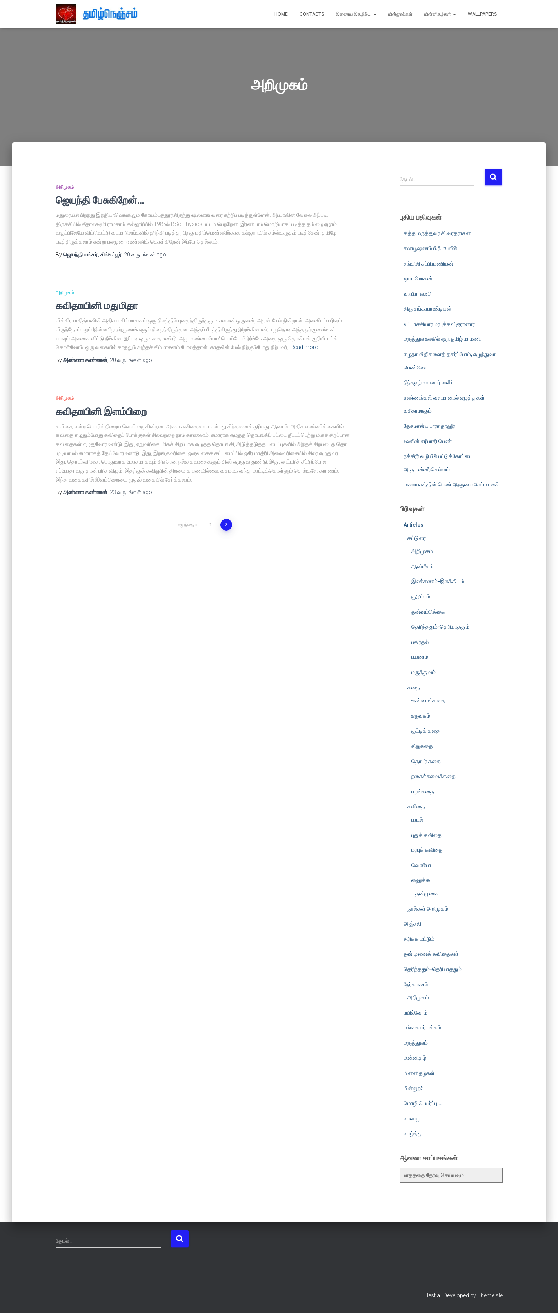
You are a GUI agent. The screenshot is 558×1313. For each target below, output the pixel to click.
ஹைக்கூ (421, 880)
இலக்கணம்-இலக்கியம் (437, 581)
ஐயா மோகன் (418, 278)
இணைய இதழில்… (356, 14)
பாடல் (417, 820)
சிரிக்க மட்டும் (419, 939)
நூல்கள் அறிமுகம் (427, 909)
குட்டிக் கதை (425, 730)
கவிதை (416, 806)
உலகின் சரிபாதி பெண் (428, 441)
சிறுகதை (422, 746)
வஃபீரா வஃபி (417, 294)
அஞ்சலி (412, 923)
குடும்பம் (420, 596)
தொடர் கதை (426, 761)
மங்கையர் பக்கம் (422, 1027)
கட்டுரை (416, 538)
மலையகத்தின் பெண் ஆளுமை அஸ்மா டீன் (451, 484)
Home (281, 14)
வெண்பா (421, 865)
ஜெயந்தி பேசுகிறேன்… (100, 199)
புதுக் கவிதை (426, 835)
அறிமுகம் (65, 187)
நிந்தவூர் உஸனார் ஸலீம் (428, 382)
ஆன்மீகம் (422, 566)
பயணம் (419, 657)
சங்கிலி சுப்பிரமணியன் (428, 263)
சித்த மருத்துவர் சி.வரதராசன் (437, 233)
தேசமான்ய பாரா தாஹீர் (429, 426)
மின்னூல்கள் (400, 14)
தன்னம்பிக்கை (428, 612)
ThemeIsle (490, 1295)
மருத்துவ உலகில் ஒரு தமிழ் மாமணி (442, 339)
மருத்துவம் (423, 672)
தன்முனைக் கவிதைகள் (431, 954)
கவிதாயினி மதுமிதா (97, 305)
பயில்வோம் (415, 1012)
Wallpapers (482, 14)
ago (145, 254)
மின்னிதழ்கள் (440, 14)
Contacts (312, 14)
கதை (413, 687)
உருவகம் (420, 716)
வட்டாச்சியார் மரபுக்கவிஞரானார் (439, 324)
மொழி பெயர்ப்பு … (423, 1103)
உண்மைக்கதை (428, 700)
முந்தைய (188, 524)
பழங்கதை (422, 791)
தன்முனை (427, 893)
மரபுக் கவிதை (427, 850)
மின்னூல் (413, 1088)
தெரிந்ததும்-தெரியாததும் (440, 627)
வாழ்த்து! (414, 1133)
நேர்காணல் (416, 984)
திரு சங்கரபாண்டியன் (428, 309)
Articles (413, 525)
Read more (304, 347)
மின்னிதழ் (415, 1058)
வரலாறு (412, 1118)
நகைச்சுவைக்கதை (433, 776)
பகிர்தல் (420, 642)
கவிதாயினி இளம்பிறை (101, 411)
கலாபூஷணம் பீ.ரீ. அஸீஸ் (430, 248)
